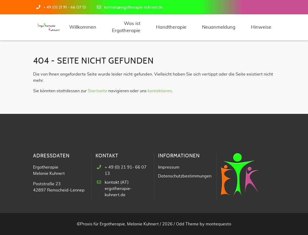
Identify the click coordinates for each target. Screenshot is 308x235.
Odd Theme (187, 224)
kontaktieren (160, 91)
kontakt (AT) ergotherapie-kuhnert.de (118, 188)
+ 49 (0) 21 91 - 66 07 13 (64, 7)
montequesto (218, 224)
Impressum (168, 167)
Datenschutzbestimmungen (184, 176)
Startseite (97, 91)
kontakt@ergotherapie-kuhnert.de (133, 7)
